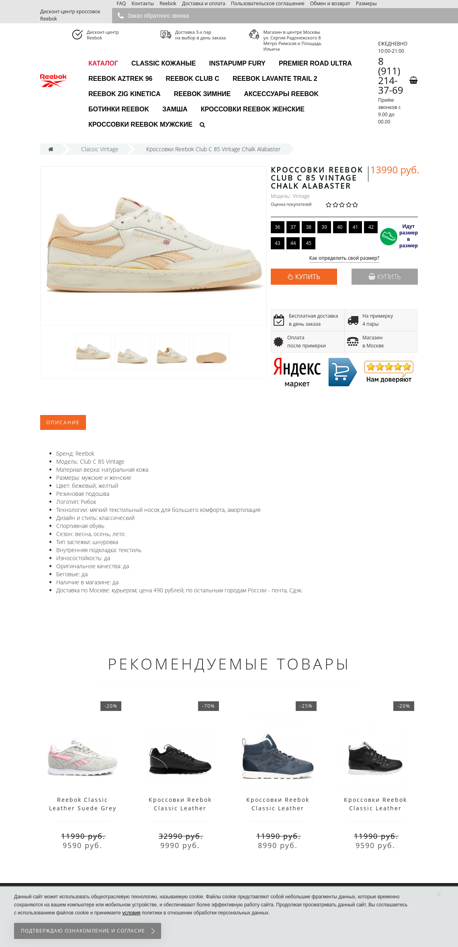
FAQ (121, 3)
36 (277, 227)
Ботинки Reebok (118, 109)
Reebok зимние (202, 93)
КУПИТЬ (307, 277)
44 (293, 243)
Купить (384, 276)
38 (308, 227)
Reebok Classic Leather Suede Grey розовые (83, 808)
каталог (103, 63)
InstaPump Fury (237, 63)
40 (340, 227)
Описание (63, 422)
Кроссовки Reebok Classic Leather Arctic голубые (277, 808)
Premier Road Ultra (315, 63)
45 (308, 243)
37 (293, 227)
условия (131, 913)
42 (371, 227)
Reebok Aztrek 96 (120, 78)
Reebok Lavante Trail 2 (275, 78)
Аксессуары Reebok (281, 93)
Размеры (366, 3)
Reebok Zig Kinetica (124, 93)
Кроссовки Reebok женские (253, 109)
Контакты (142, 3)
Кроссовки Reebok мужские (140, 124)
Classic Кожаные (163, 63)
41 (355, 227)
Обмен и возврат (330, 3)
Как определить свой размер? (344, 258)
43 (277, 243)
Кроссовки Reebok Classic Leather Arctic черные (375, 808)
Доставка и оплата (203, 3)
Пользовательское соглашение (268, 3)
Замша (175, 109)
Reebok (167, 3)
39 (324, 227)
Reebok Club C (192, 78)
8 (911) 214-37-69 (390, 75)
